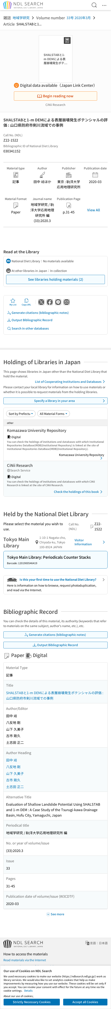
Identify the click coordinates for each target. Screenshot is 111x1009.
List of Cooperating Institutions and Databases (70, 381)
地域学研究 (21, 17)
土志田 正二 (15, 786)
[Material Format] (53, 413)
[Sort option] (21, 413)
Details (28, 990)
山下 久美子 (15, 773)
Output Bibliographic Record (29, 320)
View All (93, 209)
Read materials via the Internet (24, 960)
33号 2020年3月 (79, 17)
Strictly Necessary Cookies (32, 1002)
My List (12, 302)
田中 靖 (11, 759)
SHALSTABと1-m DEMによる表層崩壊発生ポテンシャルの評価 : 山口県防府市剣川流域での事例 (54, 695)
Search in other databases (28, 328)
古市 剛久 (13, 779)
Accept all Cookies (85, 1002)
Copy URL (26, 302)
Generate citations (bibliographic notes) (38, 312)
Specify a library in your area (70, 400)
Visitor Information (90, 542)
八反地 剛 (13, 766)
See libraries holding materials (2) (55, 279)
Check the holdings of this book (79, 491)
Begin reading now (55, 95)
